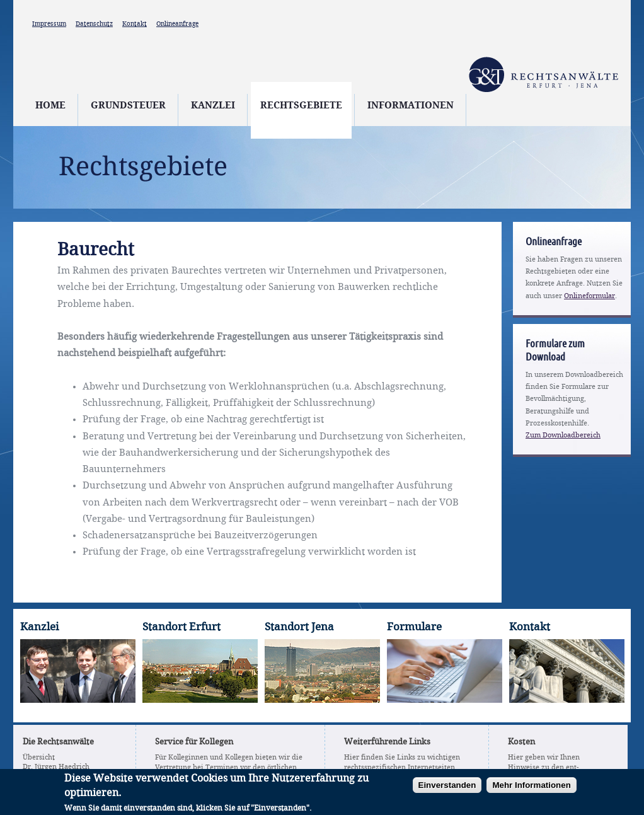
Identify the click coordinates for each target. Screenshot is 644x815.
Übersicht (39, 757)
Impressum (49, 24)
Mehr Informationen (531, 789)
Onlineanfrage (177, 24)
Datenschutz (94, 24)
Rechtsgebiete (301, 106)
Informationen (410, 106)
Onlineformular (589, 296)
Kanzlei (213, 106)
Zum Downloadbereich (563, 435)
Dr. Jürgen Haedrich (56, 767)
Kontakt (134, 24)
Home (50, 106)
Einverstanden (447, 789)
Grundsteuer (128, 106)
